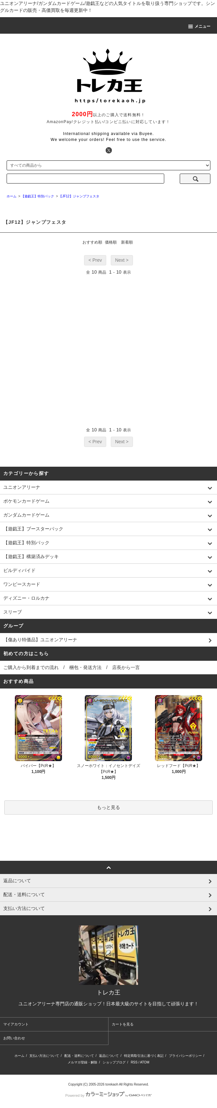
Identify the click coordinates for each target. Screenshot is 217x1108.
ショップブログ (114, 1062)
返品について (109, 1056)
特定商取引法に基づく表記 (144, 1056)
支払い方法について (44, 1056)
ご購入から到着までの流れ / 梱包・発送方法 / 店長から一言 (71, 667)
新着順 (127, 242)
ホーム (19, 1056)
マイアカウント (16, 1024)
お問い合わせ (14, 1038)
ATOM (144, 1062)
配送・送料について (79, 1056)
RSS (134, 1062)
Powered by (108, 1095)
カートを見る (123, 1024)
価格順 (111, 242)
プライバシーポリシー (185, 1056)
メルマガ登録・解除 (82, 1062)
